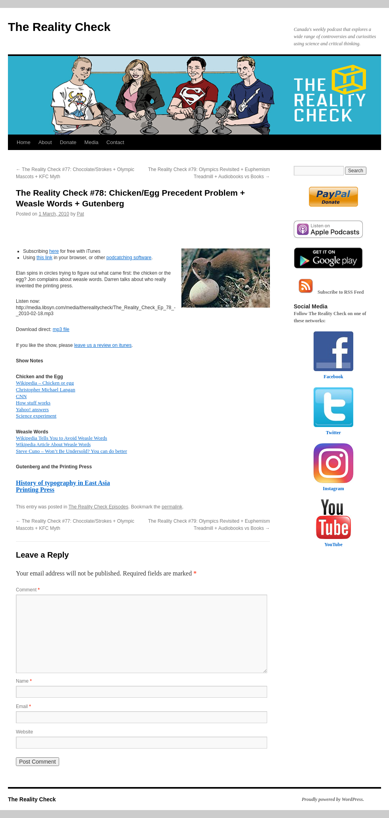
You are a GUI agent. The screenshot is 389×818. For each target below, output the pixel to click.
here (54, 251)
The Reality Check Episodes (99, 507)
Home (24, 142)
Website (24, 732)
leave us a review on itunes (103, 345)
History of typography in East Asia (63, 482)
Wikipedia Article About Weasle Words (53, 444)
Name (24, 681)
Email (23, 706)
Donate (68, 142)
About (45, 142)
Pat (80, 214)
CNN (21, 396)
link (48, 257)
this (41, 257)
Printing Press (35, 489)
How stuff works (33, 403)
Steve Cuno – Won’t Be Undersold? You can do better (71, 451)
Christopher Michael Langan (45, 390)
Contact (115, 142)
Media (91, 142)
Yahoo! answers (32, 409)
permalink (172, 507)
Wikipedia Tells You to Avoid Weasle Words (61, 438)
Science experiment (36, 416)
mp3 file (61, 329)
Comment (28, 590)
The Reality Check (59, 26)
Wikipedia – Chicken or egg (45, 383)
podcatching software (128, 257)
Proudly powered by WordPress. (333, 799)
